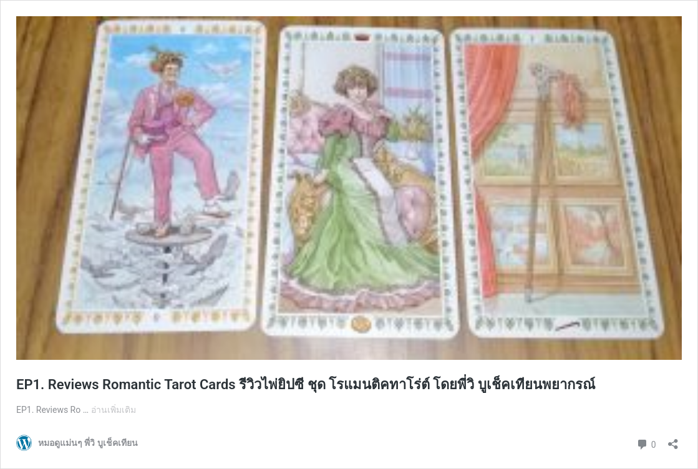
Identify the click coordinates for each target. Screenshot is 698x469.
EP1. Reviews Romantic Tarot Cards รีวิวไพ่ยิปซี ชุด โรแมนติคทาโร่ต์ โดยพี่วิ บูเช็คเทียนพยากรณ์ (305, 384)
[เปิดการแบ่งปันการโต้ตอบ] (673, 440)
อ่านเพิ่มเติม (113, 410)
